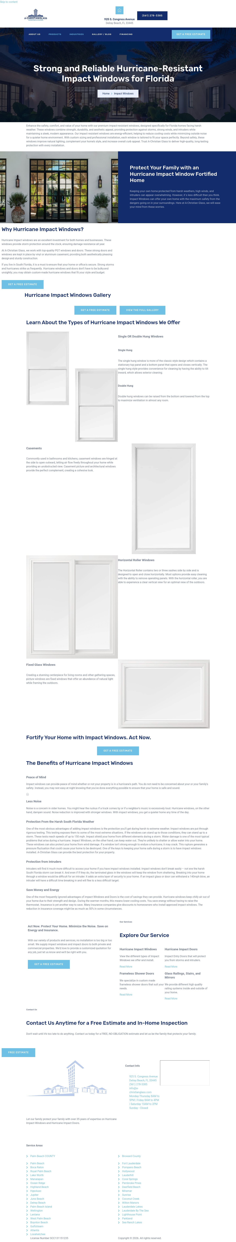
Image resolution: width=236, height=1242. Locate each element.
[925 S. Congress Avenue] (119, 10)
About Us (34, 34)
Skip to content (9, 2)
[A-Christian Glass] (185, 1073)
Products (55, 34)
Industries (76, 34)
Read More (126, 967)
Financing (126, 34)
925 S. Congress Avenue (119, 19)
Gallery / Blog (101, 34)
